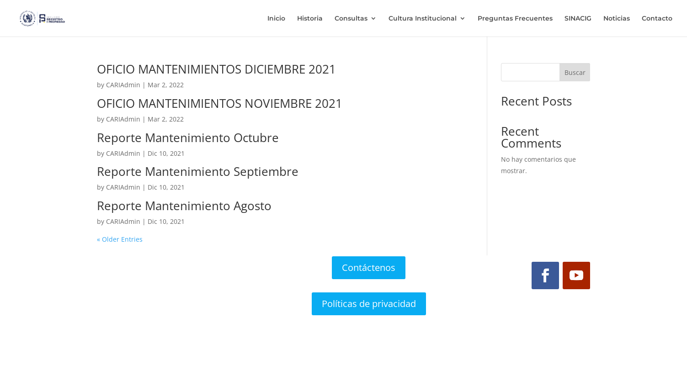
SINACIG (578, 18)
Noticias (616, 18)
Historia (310, 18)
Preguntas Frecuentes (515, 18)
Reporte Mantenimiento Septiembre (197, 171)
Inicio (276, 18)
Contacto (657, 18)
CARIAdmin (123, 84)
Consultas (351, 18)
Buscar (575, 72)
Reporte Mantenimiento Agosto (184, 205)
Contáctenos (368, 267)
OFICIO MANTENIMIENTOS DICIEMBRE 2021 (216, 69)
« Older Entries (120, 239)
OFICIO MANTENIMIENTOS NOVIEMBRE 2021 (219, 103)
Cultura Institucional (423, 18)
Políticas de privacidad (369, 303)
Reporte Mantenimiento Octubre (188, 137)
